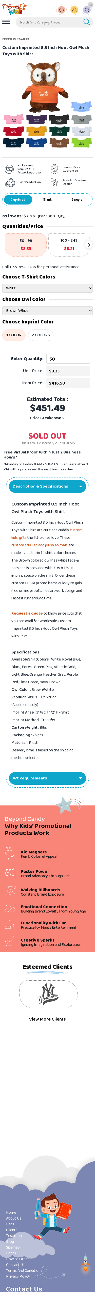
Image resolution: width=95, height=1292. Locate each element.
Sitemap (13, 1247)
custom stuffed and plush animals (39, 545)
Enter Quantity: (27, 358)
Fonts (11, 1253)
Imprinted (18, 199)
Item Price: (32, 383)
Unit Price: (33, 370)
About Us (13, 1218)
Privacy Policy (18, 1276)
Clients (11, 1230)
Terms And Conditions (24, 1271)
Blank (47, 199)
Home (11, 1212)
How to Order (17, 1259)
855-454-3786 (23, 267)
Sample (76, 199)
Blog (10, 1242)
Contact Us (15, 1265)
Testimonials (16, 1236)
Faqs (10, 1224)
